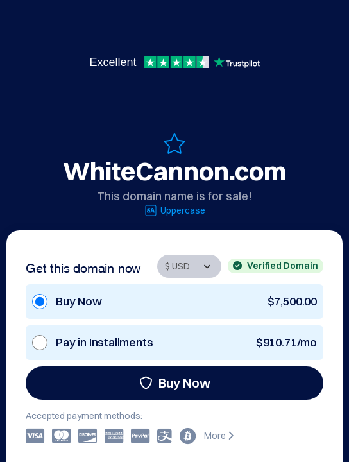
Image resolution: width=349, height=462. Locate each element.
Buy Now (174, 383)
